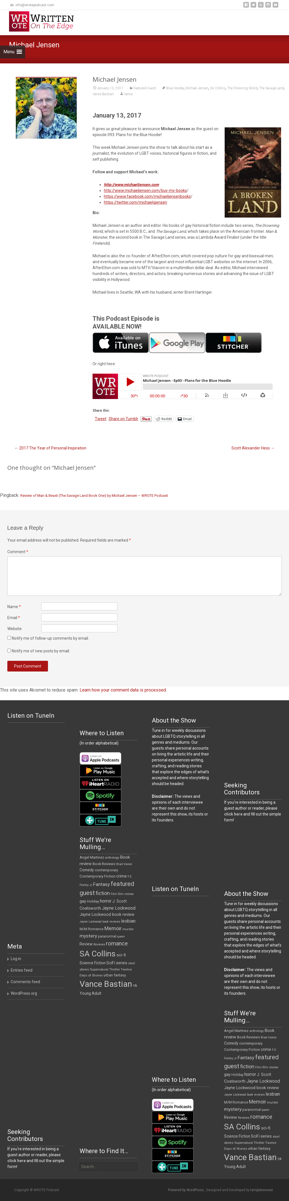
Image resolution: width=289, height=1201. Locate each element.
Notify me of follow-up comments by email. (50, 638)
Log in (16, 958)
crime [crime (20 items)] (121, 876)
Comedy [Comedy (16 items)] (87, 870)
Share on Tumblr (123, 418)
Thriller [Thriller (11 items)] (114, 969)
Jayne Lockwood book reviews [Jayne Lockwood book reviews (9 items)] (100, 921)
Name (14, 606)
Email (13, 617)
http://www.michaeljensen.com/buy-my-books (145, 190)
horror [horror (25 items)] (105, 901)
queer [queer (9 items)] (121, 936)
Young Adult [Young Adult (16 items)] (90, 993)
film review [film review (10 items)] (125, 894)
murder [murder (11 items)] (128, 929)
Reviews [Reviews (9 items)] (99, 944)
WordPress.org (24, 993)
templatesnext (261, 1190)
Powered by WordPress (186, 1190)
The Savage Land (271, 88)
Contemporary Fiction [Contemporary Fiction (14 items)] (97, 876)
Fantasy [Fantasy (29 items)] (101, 884)
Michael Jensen (196, 88)
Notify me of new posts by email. (41, 651)
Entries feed (21, 970)
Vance (128, 94)
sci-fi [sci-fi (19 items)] (121, 955)
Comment (17, 551)
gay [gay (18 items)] (83, 901)
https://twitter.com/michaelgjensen (135, 202)
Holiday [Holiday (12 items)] (93, 901)
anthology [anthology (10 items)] (112, 857)
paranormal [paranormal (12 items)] (107, 936)
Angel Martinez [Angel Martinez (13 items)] (92, 857)
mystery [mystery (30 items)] (88, 936)
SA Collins (217, 88)
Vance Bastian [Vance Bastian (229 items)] (106, 984)
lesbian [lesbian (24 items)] (128, 921)
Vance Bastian (103, 94)
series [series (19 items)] (121, 962)
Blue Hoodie (175, 88)
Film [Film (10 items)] (114, 894)
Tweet (100, 418)
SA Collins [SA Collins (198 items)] (98, 953)
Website (14, 628)
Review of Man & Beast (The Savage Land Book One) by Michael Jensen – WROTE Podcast (94, 495)
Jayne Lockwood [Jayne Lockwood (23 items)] (118, 908)
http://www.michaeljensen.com (131, 184)
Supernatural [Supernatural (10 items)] (99, 969)
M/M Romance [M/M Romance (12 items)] (92, 929)
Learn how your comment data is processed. (123, 690)
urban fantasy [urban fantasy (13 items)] (115, 975)
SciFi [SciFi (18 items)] (110, 963)
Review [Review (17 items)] (86, 944)
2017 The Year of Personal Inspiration (50, 448)
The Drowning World (242, 88)
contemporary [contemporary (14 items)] (106, 870)
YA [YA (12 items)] (135, 986)
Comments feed (25, 982)
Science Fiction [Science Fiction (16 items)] (93, 963)
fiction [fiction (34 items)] (103, 893)
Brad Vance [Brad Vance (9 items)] (124, 864)
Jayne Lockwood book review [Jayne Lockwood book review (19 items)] (107, 914)
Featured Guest (144, 88)
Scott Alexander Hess (253, 448)
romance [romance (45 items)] (117, 943)
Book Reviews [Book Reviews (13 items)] (104, 864)
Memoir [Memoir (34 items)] (113, 928)
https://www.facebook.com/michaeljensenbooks (147, 196)
